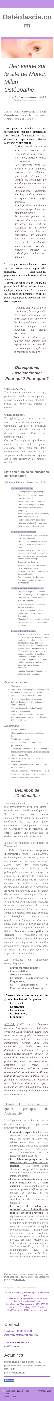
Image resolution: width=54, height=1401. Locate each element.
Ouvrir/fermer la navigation (27, 4)
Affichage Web (44, 1391)
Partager (9, 1380)
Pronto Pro (20, 1279)
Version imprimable (13, 1391)
